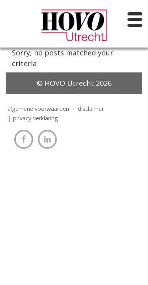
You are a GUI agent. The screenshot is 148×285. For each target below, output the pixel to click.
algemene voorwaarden (38, 108)
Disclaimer (91, 108)
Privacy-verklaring (35, 118)
